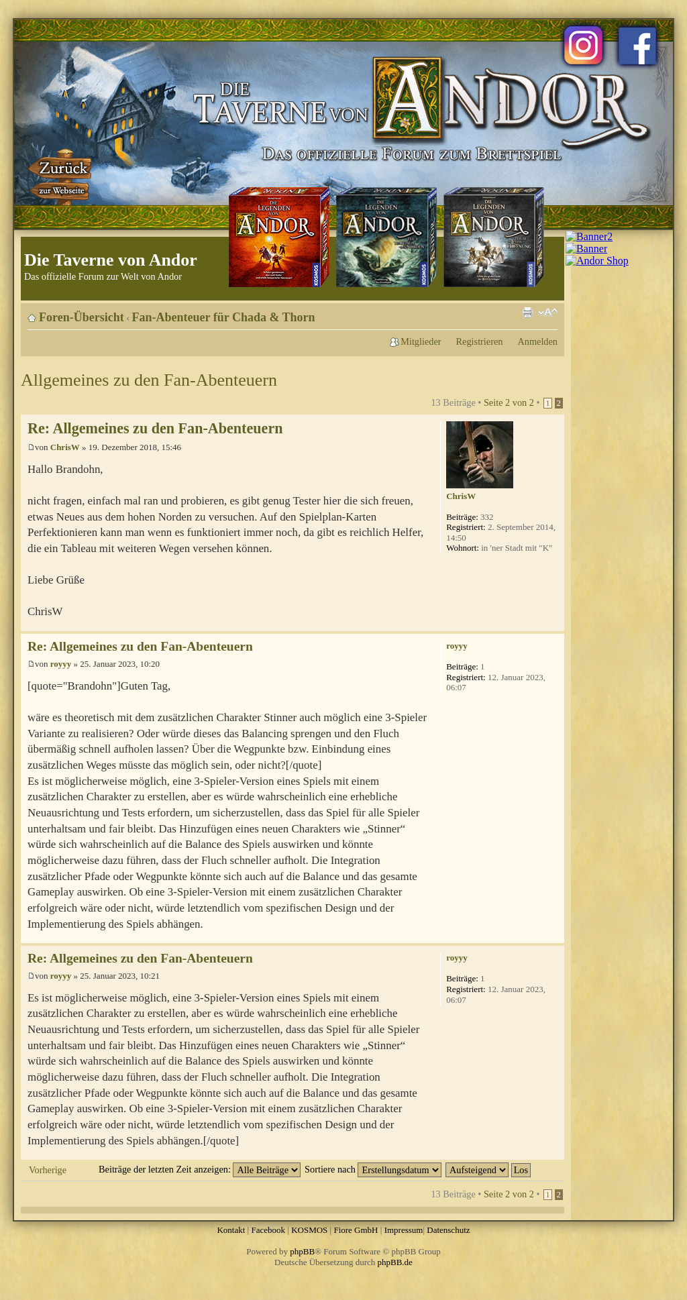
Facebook (268, 1230)
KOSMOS (309, 1230)
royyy (61, 664)
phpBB (302, 1251)
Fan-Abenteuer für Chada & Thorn (223, 317)
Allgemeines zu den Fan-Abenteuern (149, 380)
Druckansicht (527, 313)
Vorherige (47, 1169)
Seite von (509, 402)
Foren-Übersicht (81, 317)
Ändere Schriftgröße (548, 313)
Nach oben (554, 624)
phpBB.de (395, 1262)
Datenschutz (448, 1230)
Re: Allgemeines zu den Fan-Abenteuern (155, 428)
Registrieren (479, 341)
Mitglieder (421, 341)
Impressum (403, 1230)
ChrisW (65, 447)
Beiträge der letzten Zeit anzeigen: (200, 1169)
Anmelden (537, 341)
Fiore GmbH (355, 1230)
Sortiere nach (373, 1169)
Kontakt (231, 1230)
